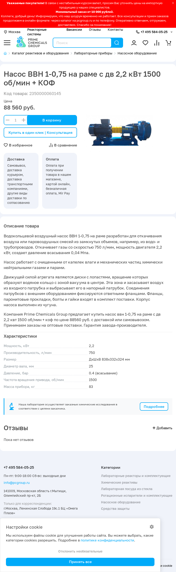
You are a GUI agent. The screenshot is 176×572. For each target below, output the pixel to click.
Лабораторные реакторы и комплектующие (135, 476)
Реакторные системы (37, 32)
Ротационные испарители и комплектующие (136, 495)
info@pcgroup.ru (17, 483)
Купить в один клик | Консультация (40, 132)
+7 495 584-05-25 (154, 32)
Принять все (80, 561)
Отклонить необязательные (80, 551)
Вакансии (74, 29)
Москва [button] (12, 32)
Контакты (115, 29)
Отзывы (95, 29)
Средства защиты (115, 508)
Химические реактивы (119, 482)
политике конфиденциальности (107, 540)
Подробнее (154, 406)
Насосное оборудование (120, 502)
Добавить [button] (162, 428)
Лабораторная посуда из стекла (126, 489)
